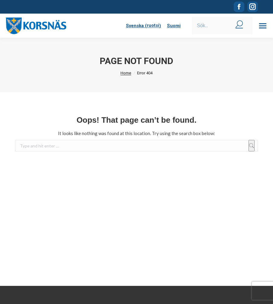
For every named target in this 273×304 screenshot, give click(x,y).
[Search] (222, 25)
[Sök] (252, 145)
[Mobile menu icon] (263, 26)
